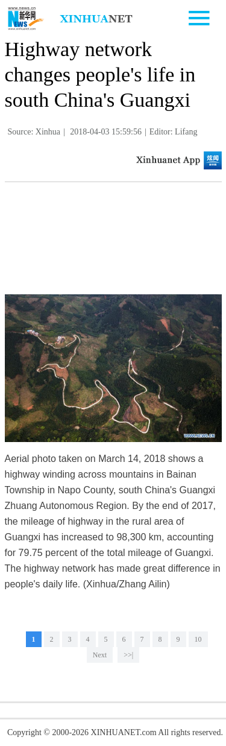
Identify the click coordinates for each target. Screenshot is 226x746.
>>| (128, 655)
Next (100, 655)
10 (198, 639)
